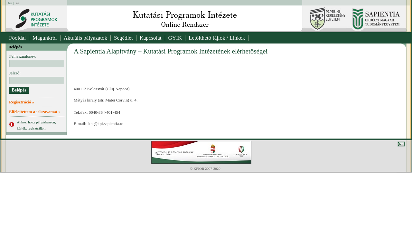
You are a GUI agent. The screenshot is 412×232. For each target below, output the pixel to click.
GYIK (175, 38)
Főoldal (17, 38)
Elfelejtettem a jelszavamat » (35, 111)
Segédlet (123, 38)
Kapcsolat (151, 38)
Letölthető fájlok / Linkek (217, 38)
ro (17, 3)
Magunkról (45, 38)
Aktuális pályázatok (86, 38)
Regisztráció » (21, 102)
